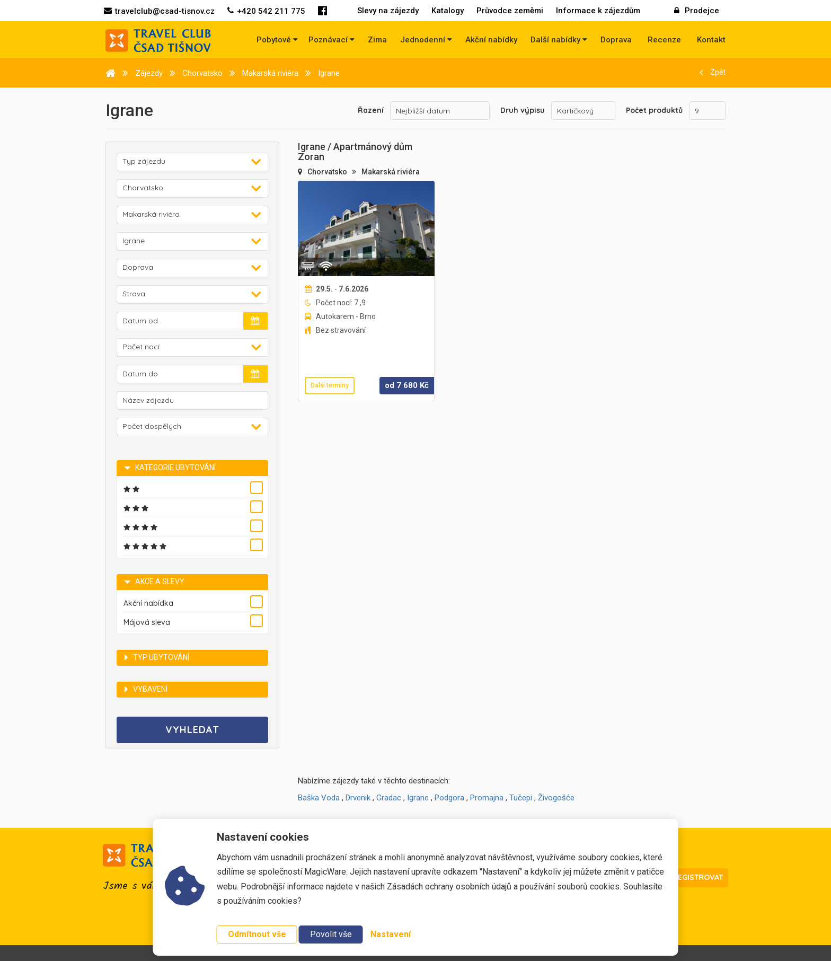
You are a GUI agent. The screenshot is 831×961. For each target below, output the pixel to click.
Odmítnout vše (257, 934)
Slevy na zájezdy (388, 10)
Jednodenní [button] (426, 40)
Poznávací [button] (331, 40)
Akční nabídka (148, 603)
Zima (377, 40)
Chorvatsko (328, 171)
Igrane (418, 798)
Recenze (664, 40)
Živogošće (556, 798)
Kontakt (711, 40)
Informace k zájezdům (598, 10)
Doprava (616, 40)
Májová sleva (146, 622)
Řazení (371, 110)
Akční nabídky (491, 40)
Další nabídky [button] (559, 40)
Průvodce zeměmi (509, 10)
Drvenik (358, 798)
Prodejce (696, 10)
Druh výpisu (522, 110)
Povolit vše (331, 934)
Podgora (449, 798)
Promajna (486, 798)
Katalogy (447, 10)
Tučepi (520, 798)
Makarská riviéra (390, 171)
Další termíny (330, 385)
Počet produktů (654, 110)
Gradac (388, 798)
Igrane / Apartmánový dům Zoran (355, 152)
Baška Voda (319, 798)
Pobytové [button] (277, 40)
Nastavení (390, 934)
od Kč (407, 385)
